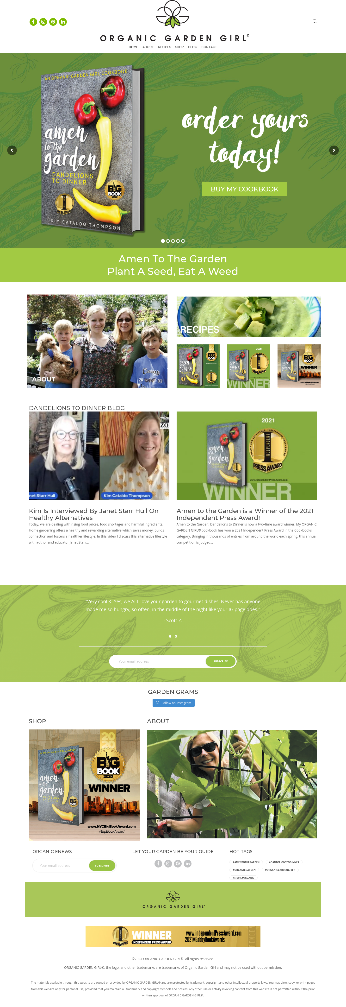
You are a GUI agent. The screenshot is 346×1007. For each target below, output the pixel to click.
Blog (192, 47)
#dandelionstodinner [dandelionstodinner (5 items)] (284, 862)
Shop (179, 47)
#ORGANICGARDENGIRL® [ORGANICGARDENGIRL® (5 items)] (280, 870)
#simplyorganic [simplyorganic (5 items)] (243, 877)
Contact (209, 47)
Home (133, 47)
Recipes (164, 47)
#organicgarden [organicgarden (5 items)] (244, 870)
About (148, 47)
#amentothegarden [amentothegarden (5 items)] (246, 862)
